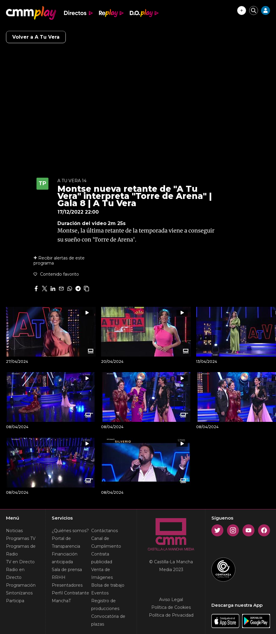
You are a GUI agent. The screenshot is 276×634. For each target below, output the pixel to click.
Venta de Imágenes (102, 573)
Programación (21, 585)
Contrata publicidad (101, 557)
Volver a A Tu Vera (36, 37)
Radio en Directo (15, 573)
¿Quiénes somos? (70, 530)
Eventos (100, 593)
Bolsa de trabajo (107, 585)
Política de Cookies (171, 607)
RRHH (58, 577)
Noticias (14, 530)
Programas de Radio (21, 550)
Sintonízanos (19, 593)
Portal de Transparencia (66, 542)
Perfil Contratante (70, 593)
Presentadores (67, 585)
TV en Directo (20, 561)
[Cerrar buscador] (253, 10)
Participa (15, 600)
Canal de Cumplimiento (106, 542)
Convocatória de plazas (108, 620)
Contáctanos (104, 530)
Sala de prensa (67, 569)
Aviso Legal (171, 599)
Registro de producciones (105, 604)
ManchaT (61, 600)
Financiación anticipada (64, 557)
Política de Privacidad (171, 615)
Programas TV (21, 538)
